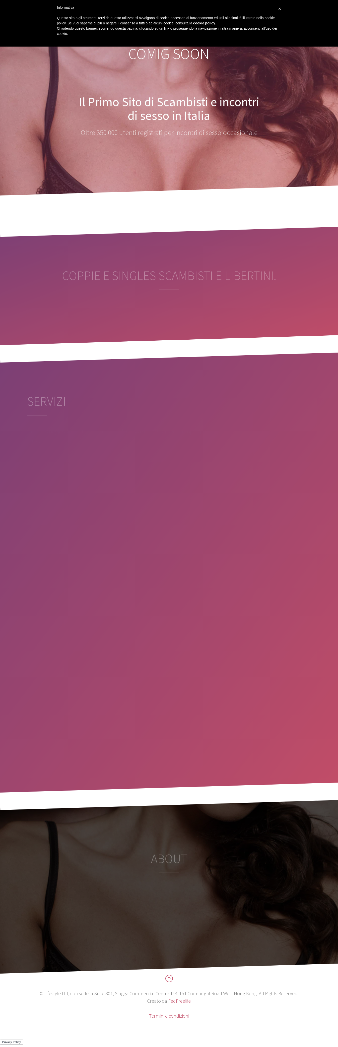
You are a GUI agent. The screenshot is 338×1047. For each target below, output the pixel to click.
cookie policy (204, 23)
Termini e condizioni (169, 1016)
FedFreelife (179, 1001)
